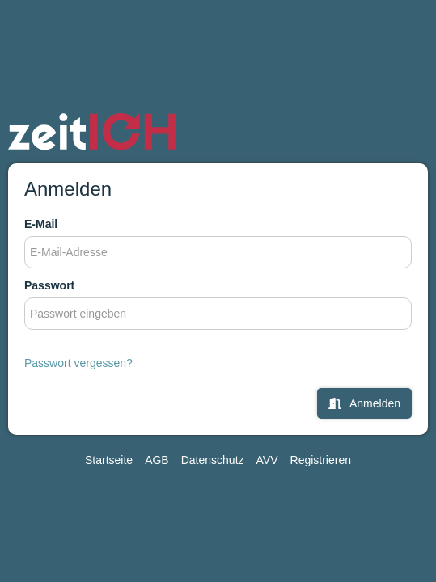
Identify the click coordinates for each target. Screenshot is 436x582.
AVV (267, 459)
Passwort (49, 285)
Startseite (109, 459)
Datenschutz (212, 459)
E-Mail (40, 223)
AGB (157, 459)
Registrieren (320, 459)
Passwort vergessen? (78, 362)
